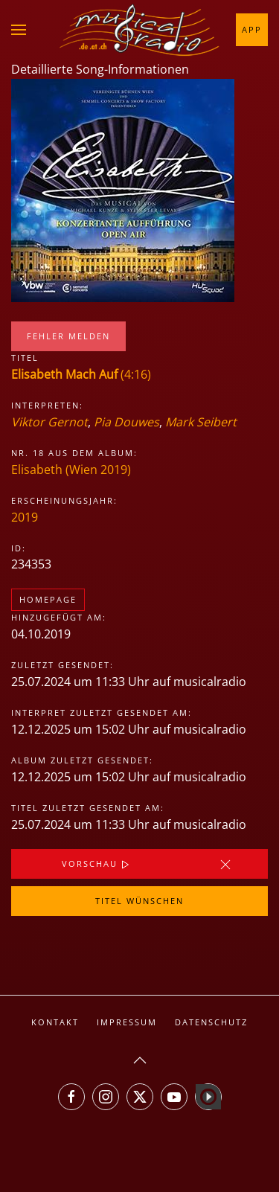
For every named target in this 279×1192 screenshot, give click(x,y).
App (252, 29)
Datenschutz (211, 1022)
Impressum (127, 1022)
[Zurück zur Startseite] (140, 30)
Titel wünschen (139, 900)
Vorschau (97, 864)
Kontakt (55, 1022)
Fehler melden (68, 336)
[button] (18, 30)
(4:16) (81, 374)
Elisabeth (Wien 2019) (71, 469)
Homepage (48, 599)
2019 (24, 517)
